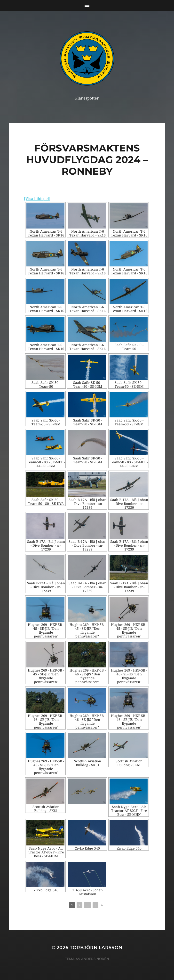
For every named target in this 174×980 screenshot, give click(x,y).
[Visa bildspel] (37, 198)
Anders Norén (95, 959)
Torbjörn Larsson (96, 947)
